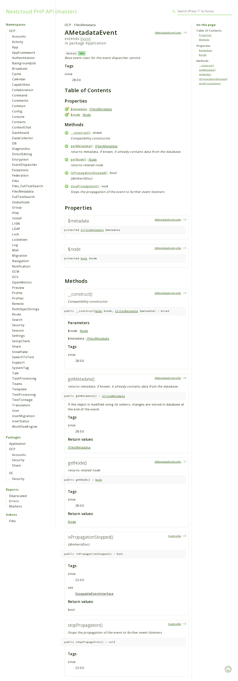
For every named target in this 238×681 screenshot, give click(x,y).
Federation (20, 175)
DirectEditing (22, 154)
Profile (17, 293)
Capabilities (21, 85)
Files (15, 181)
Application (17, 444)
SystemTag (20, 368)
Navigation (20, 261)
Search (17, 320)
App (15, 47)
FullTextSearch (23, 197)
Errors (14, 501)
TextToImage (22, 400)
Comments (20, 101)
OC (11, 473)
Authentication (23, 58)
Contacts (18, 122)
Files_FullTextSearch (27, 186)
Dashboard (20, 133)
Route (16, 314)
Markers (15, 506)
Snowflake (20, 352)
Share (16, 346)
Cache (16, 74)
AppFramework (23, 53)
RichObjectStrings (25, 309)
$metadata (79, 109)
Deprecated (18, 496)
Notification (21, 266)
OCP (12, 31)
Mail (15, 250)
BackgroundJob (24, 63)
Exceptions (20, 170)
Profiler (18, 298)
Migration (19, 256)
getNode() (78, 159)
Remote (18, 304)
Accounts (19, 36)
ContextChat (21, 127)
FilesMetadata (22, 191)
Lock (15, 234)
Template (19, 389)
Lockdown (19, 240)
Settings (18, 336)
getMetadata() (81, 146)
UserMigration (23, 416)
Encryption (20, 159)
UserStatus (20, 421)
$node (75, 115)
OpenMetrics (22, 282)
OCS (15, 277)
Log (15, 245)
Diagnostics (21, 149)
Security (18, 325)
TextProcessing (24, 395)
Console (18, 117)
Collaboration (22, 90)
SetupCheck (21, 341)
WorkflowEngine (24, 427)
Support (18, 362)
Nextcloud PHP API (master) (41, 11)
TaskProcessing (24, 378)
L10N (16, 224)
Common (19, 106)
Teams (17, 384)
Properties (205, 35)
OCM (15, 272)
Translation (21, 405)
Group (17, 207)
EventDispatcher (24, 165)
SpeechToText (23, 357)
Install (17, 218)
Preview (18, 288)
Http (15, 213)
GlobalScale (21, 202)
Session (18, 330)
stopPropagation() (85, 186)
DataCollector (22, 138)
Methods (204, 39)
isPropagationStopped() (89, 173)
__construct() (80, 133)
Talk (15, 373)
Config (17, 111)
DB (14, 143)
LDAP (16, 229)
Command (19, 95)
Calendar (19, 79)
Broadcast (20, 69)
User (15, 411)
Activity (17, 42)
